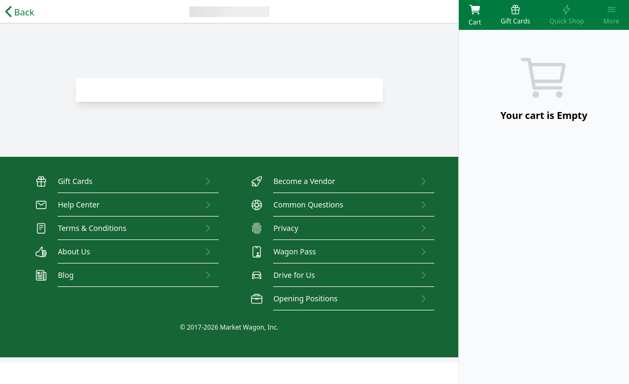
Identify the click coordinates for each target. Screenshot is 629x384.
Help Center (67, 205)
